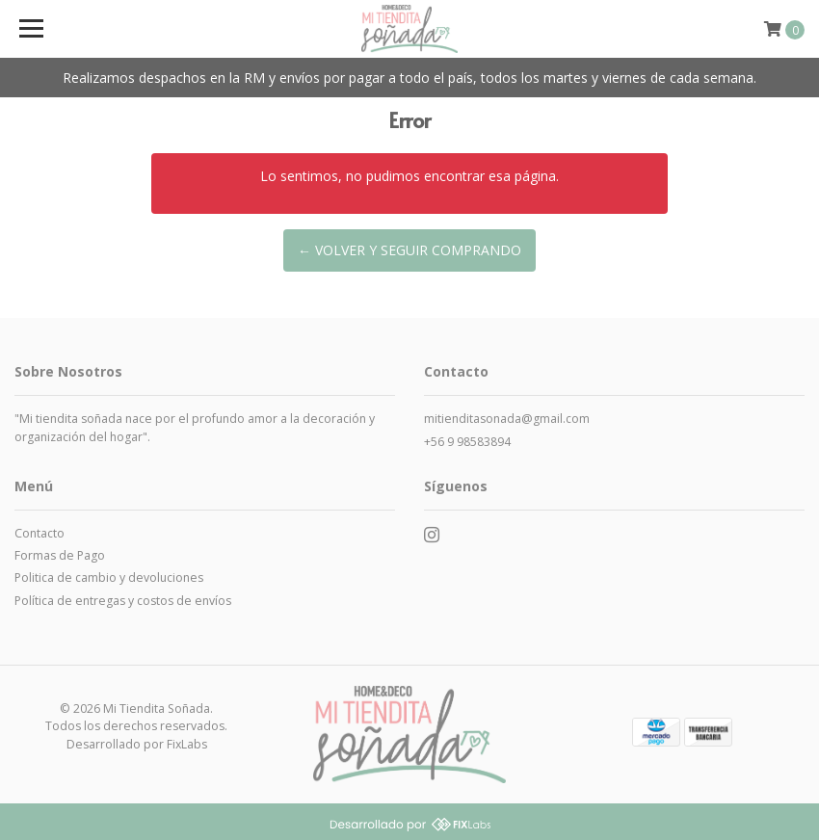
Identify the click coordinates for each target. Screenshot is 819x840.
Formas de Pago (59, 555)
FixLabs (187, 744)
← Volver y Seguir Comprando (409, 250)
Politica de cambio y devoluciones (108, 577)
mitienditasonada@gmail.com (507, 418)
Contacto (39, 533)
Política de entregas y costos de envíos (122, 600)
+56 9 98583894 (467, 441)
